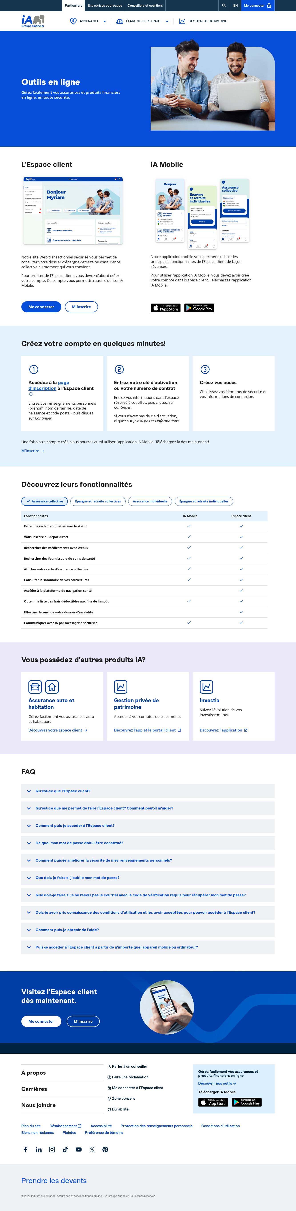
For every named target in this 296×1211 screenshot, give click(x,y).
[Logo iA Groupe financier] (33, 21)
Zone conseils (121, 1098)
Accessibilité (101, 1126)
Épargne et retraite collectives (98, 501)
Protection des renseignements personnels (156, 1126)
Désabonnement (63, 1126)
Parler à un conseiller (127, 1066)
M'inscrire (81, 306)
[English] (235, 5)
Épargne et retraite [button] (142, 21)
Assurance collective (47, 501)
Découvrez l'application (224, 730)
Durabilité (117, 1109)
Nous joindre (38, 1105)
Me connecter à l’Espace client (135, 1088)
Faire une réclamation (127, 1077)
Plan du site (31, 1126)
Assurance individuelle (150, 501)
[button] (224, 5)
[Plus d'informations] (31, 394)
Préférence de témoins (104, 1133)
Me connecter (258, 5)
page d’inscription (48, 385)
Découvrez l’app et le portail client (147, 730)
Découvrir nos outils (217, 1083)
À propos (33, 1073)
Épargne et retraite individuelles (203, 501)
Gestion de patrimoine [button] (202, 21)
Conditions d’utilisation (220, 1126)
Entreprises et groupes (105, 5)
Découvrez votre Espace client (58, 730)
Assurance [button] (88, 21)
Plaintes (69, 1133)
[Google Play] (199, 307)
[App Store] (166, 307)
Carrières (34, 1089)
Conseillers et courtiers (145, 5)
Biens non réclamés (37, 1133)
